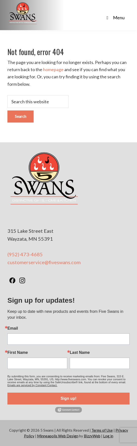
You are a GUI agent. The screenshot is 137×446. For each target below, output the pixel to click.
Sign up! (68, 398)
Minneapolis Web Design (57, 436)
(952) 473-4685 (25, 254)
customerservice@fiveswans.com (44, 262)
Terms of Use (102, 430)
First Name (17, 353)
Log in (108, 436)
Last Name (80, 353)
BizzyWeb (92, 436)
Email (12, 328)
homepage (53, 69)
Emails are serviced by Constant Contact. (32, 385)
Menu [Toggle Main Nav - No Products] (115, 17)
